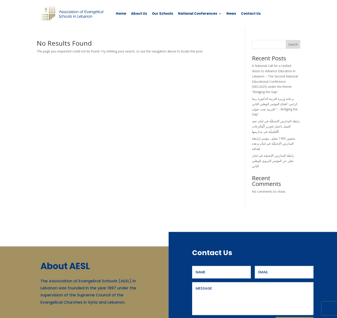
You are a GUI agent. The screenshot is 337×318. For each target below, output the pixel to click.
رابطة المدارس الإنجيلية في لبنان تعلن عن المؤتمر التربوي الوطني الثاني (273, 160)
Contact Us (251, 13)
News (231, 13)
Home (121, 13)
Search (293, 44)
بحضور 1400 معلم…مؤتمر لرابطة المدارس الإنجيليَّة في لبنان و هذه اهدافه (273, 143)
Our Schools (162, 13)
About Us (139, 13)
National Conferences (197, 13)
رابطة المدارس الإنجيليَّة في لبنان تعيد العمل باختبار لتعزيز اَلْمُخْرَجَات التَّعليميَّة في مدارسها (276, 126)
